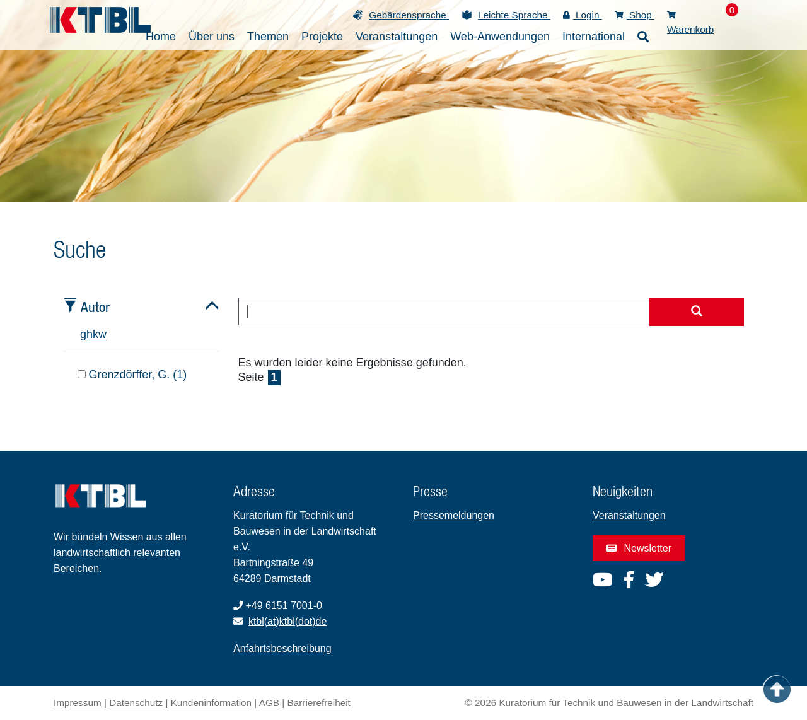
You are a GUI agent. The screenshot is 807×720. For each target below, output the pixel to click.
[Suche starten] (696, 312)
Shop (634, 14)
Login (582, 14)
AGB (269, 702)
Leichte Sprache (514, 14)
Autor (95, 306)
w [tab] (102, 334)
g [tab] (83, 334)
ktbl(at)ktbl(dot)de (287, 621)
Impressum (78, 702)
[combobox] (444, 311)
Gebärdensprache (409, 14)
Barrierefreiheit (319, 702)
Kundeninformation (211, 702)
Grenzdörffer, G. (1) (132, 374)
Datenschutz (136, 702)
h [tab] (89, 334)
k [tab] (95, 334)
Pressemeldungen (453, 515)
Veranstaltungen (629, 515)
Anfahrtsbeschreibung (282, 648)
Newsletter (638, 548)
